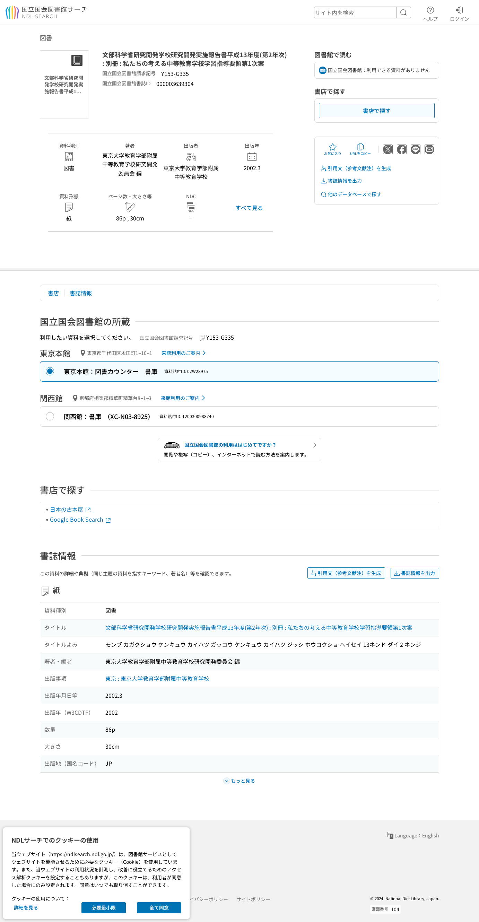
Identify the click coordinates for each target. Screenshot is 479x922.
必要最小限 (104, 907)
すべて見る (249, 207)
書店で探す (377, 110)
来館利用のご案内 (185, 353)
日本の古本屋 (71, 509)
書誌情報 (81, 293)
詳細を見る (26, 907)
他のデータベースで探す (350, 194)
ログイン (459, 13)
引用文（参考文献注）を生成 (355, 168)
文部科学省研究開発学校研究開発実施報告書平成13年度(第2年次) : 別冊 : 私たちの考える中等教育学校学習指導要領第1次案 (258, 627)
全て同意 (159, 907)
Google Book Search (81, 519)
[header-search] (362, 12)
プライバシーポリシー (204, 899)
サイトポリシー (253, 899)
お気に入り (332, 149)
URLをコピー (360, 149)
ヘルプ (430, 13)
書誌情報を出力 (341, 180)
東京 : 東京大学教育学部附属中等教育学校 (157, 678)
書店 (53, 293)
